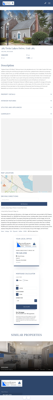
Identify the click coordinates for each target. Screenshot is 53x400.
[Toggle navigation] (49, 3)
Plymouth (15, 229)
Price (17, 283)
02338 (24, 229)
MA (11, 229)
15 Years (25, 278)
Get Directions (45, 202)
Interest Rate (19, 296)
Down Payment (20, 290)
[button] (2, 29)
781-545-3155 (21, 251)
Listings (7, 229)
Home (2, 229)
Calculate (26, 305)
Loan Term (19, 275)
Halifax (20, 229)
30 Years (19, 278)
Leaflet (39, 194)
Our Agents (18, 260)
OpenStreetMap (44, 194)
